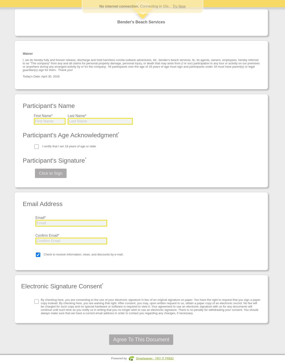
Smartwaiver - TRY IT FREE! (155, 358)
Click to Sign (51, 173)
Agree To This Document (141, 339)
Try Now (179, 6)
